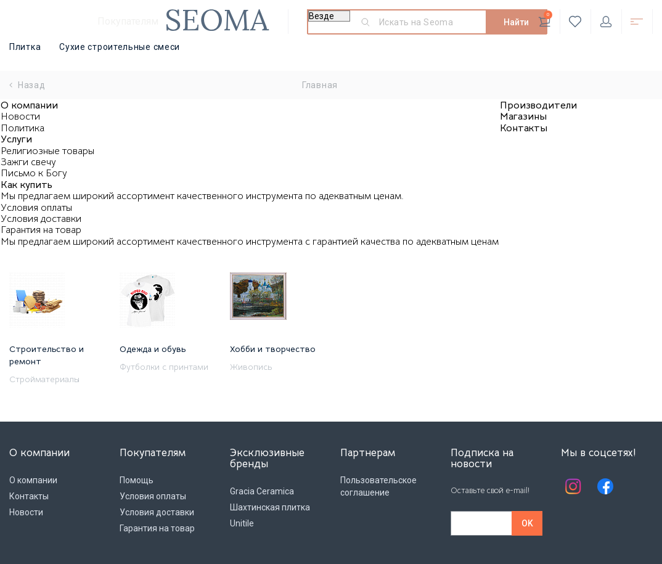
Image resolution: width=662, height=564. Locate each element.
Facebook (605, 486)
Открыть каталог (637, 21)
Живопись (251, 366)
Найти (516, 22)
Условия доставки (41, 218)
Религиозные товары (47, 151)
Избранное (575, 21)
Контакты (523, 128)
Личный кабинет (606, 21)
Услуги (16, 139)
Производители (538, 105)
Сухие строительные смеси (119, 47)
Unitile (242, 523)
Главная (320, 85)
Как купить (26, 184)
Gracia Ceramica (262, 491)
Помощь (136, 480)
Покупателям (127, 21)
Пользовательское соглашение (378, 486)
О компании (29, 105)
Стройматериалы (44, 379)
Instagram (573, 486)
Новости (20, 116)
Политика (22, 128)
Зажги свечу (28, 162)
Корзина (545, 19)
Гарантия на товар (41, 229)
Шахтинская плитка (270, 507)
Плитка (25, 47)
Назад (27, 85)
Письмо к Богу (34, 173)
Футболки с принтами (164, 366)
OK (527, 523)
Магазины (523, 116)
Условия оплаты (36, 207)
